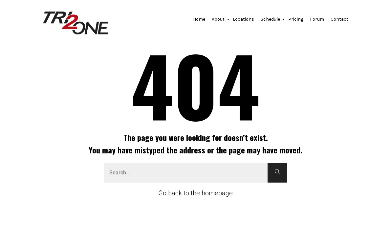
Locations (243, 19)
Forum (317, 19)
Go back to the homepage (195, 193)
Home (199, 19)
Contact (339, 19)
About (219, 21)
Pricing (295, 19)
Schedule (271, 21)
